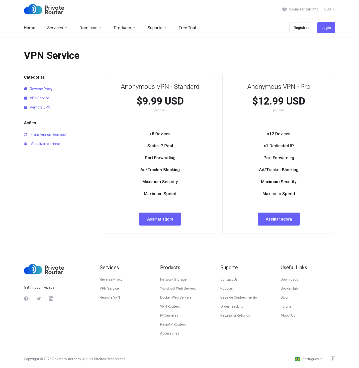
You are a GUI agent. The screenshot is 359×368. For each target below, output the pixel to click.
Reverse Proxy (38, 89)
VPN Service (36, 98)
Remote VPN (37, 107)
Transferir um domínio (45, 134)
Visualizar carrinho (42, 144)
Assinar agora (160, 219)
